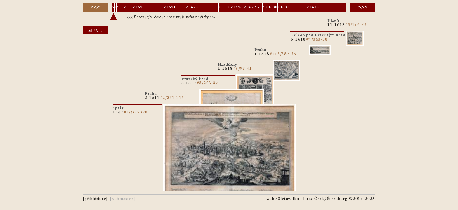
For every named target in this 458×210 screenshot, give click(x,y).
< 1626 (237, 6)
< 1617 (116, 8)
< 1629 (264, 8)
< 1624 (229, 8)
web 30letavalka (282, 198)
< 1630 (271, 6)
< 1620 (139, 6)
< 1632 (313, 6)
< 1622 (192, 6)
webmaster (122, 198)
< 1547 (112, 8)
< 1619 (127, 8)
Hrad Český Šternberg (325, 198)
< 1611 (114, 8)
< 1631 (283, 6)
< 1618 (120, 8)
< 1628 (259, 8)
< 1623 (222, 8)
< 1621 (170, 6)
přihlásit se (95, 198)
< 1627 (250, 6)
